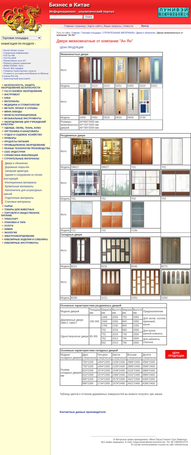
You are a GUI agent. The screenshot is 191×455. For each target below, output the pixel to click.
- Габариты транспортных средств (19, 70)
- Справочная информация (15, 53)
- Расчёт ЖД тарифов (12, 68)
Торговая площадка (91, 33)
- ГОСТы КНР (9, 58)
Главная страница (75, 26)
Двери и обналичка (15, 163)
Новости (128, 26)
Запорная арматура (15, 170)
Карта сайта (95, 26)
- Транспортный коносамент (16, 78)
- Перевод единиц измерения (16, 63)
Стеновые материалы (17, 201)
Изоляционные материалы (19, 182)
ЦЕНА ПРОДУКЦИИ (71, 47)
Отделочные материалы (18, 197)
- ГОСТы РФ (8, 55)
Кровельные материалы (18, 186)
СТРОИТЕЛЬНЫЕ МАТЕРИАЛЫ (118, 33)
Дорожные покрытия (16, 167)
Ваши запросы (112, 26)
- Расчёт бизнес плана (13, 50)
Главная (75, 33)
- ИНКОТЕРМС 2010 (12, 65)
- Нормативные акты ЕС (14, 60)
